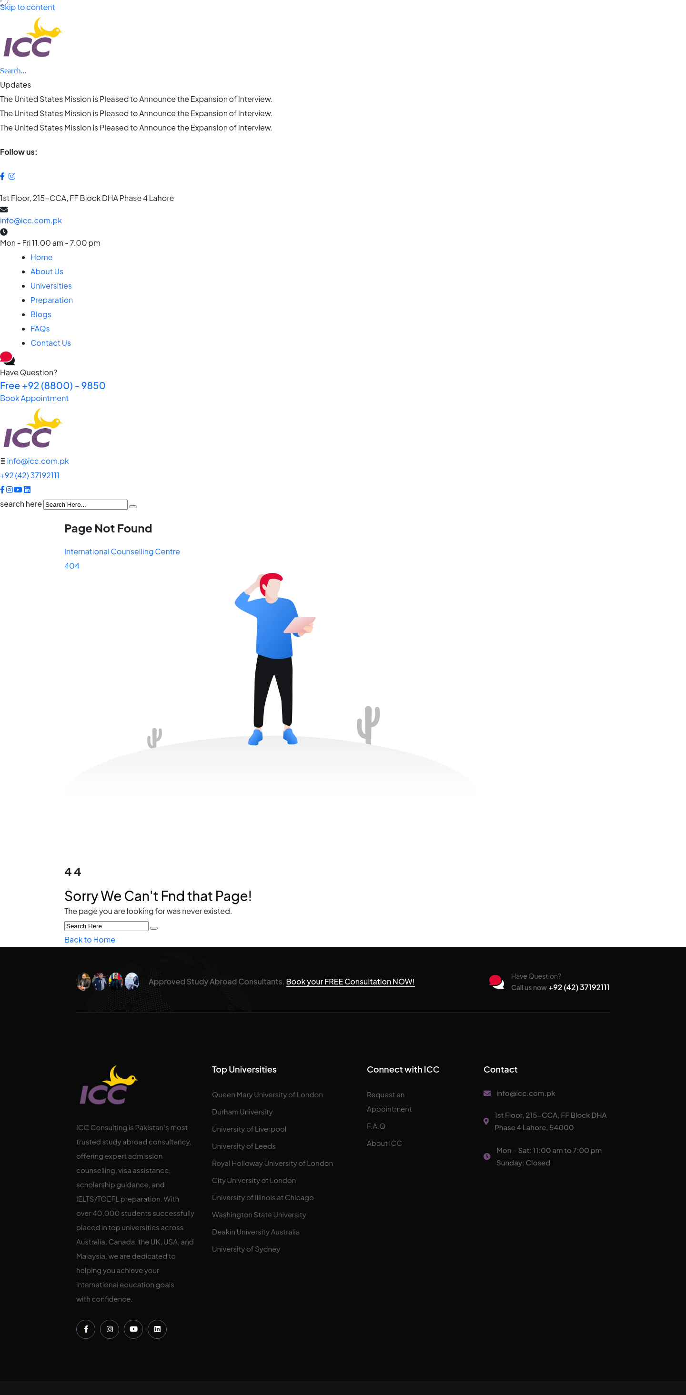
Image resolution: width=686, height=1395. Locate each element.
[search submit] (133, 506)
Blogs (40, 314)
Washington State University (259, 1214)
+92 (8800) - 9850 (53, 385)
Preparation (51, 300)
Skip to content (27, 7)
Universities (51, 286)
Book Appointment (34, 398)
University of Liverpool (249, 1128)
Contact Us (50, 343)
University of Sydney (246, 1248)
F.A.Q (376, 1125)
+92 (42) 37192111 (30, 475)
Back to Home (89, 939)
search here (21, 504)
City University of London (254, 1179)
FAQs (40, 328)
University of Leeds (244, 1145)
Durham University (242, 1111)
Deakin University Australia (256, 1231)
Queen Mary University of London (267, 1094)
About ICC (384, 1142)
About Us (46, 271)
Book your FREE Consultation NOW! (350, 981)
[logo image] (32, 428)
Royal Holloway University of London (272, 1162)
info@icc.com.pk (31, 220)
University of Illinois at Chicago (263, 1197)
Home (41, 257)
